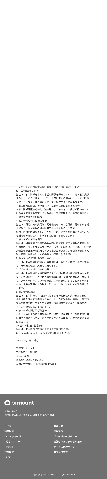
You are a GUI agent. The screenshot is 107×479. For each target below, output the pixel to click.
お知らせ (58, 426)
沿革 (8, 457)
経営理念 (9, 431)
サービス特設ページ (64, 446)
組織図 (9, 446)
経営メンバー (13, 441)
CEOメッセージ (12, 436)
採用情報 (58, 431)
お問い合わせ (61, 452)
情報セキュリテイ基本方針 (68, 441)
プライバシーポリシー (65, 436)
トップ (7, 426)
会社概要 (9, 452)
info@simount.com (32, 333)
